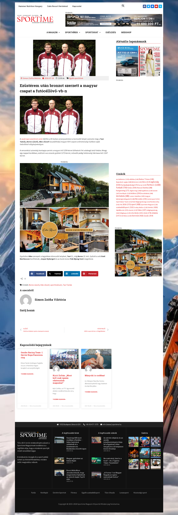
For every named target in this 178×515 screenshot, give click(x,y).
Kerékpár (44, 493)
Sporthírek (72, 32)
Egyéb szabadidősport (91, 493)
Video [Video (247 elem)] (141, 210)
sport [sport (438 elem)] (136, 204)
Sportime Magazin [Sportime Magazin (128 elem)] (149, 205)
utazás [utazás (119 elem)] (133, 210)
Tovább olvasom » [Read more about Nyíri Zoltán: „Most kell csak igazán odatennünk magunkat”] (59, 399)
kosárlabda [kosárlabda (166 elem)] (147, 193)
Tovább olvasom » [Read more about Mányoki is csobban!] (91, 392)
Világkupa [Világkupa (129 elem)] (125, 213)
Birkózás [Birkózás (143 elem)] (137, 182)
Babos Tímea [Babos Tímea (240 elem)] (146, 179)
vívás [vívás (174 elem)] (147, 213)
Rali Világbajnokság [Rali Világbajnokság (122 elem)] (141, 202)
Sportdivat (93, 32)
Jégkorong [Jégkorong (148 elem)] (135, 191)
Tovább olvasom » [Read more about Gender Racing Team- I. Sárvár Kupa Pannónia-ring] (27, 374)
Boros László (34, 285)
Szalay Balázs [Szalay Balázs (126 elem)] (141, 207)
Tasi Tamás (67, 285)
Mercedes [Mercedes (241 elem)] (141, 199)
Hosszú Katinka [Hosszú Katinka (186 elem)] (144, 188)
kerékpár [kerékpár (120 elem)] (125, 193)
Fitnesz (74, 493)
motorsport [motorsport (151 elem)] (153, 199)
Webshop (126, 32)
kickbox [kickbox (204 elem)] (136, 193)
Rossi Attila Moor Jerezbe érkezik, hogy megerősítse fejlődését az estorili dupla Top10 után (75, 475)
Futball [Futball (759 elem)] (121, 187)
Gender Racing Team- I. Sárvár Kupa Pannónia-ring (32, 355)
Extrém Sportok (59, 493)
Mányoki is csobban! (95, 375)
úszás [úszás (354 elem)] (148, 215)
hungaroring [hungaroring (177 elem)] (122, 190)
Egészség (111, 32)
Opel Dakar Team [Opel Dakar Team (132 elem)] (124, 202)
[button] (123, 6)
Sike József (44, 285)
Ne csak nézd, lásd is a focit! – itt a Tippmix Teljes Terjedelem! (113, 461)
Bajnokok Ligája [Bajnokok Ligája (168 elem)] (123, 182)
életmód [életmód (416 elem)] (137, 215)
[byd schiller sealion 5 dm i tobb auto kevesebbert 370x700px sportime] (138, 123)
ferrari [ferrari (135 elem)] (142, 185)
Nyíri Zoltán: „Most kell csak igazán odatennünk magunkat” (62, 379)
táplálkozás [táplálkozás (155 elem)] (122, 210)
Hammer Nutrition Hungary (30, 6)
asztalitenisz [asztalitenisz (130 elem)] (122, 179)
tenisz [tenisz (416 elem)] (153, 207)
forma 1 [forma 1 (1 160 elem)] (154, 184)
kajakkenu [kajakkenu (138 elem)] (146, 191)
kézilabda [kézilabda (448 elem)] (122, 196)
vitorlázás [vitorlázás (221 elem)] (137, 213)
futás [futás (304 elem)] (132, 187)
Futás (33, 493)
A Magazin (53, 32)
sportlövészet (56, 285)
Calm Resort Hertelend (57, 6)
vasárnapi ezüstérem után (32, 139)
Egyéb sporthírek (76, 78)
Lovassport (124, 493)
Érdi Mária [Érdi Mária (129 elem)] (125, 216)
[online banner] (64, 207)
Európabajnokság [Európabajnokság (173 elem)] (129, 185)
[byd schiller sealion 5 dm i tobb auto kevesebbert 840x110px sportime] (113, 20)
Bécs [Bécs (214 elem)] (146, 182)
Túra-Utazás (110, 493)
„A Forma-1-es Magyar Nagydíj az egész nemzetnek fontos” (113, 475)
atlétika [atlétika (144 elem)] (134, 179)
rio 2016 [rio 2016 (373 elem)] (125, 204)
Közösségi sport (140, 493)
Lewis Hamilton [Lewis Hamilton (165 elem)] (137, 196)
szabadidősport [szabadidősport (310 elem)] (125, 207)
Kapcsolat (76, 6)
